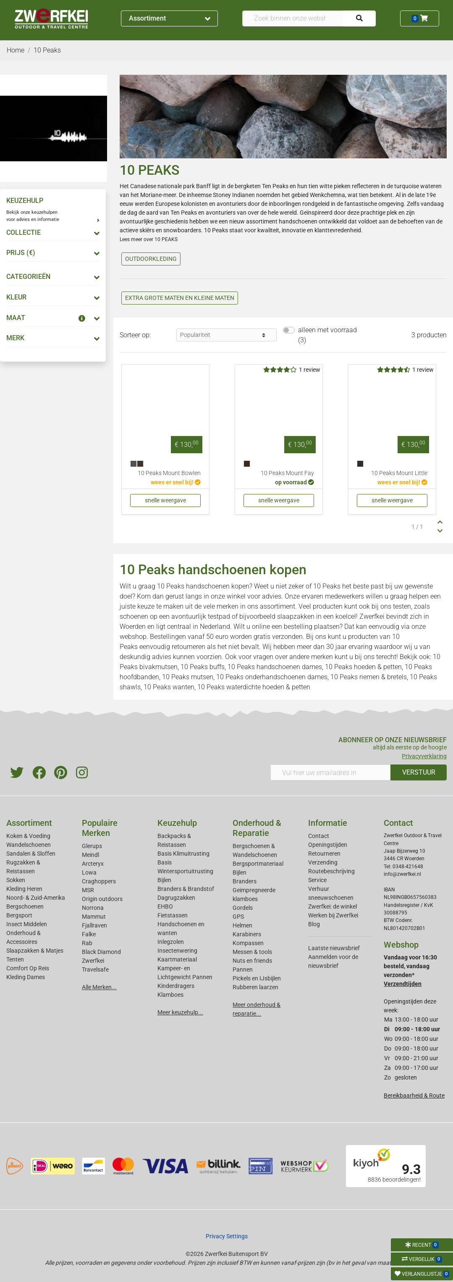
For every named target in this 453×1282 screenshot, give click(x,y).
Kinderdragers (175, 986)
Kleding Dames (25, 977)
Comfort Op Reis (27, 968)
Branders (245, 881)
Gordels (243, 907)
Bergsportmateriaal (258, 863)
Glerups (92, 846)
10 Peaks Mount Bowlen (169, 473)
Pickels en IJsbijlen (257, 978)
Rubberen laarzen (255, 987)
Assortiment (169, 18)
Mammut (94, 916)
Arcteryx (93, 863)
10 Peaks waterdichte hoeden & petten (253, 687)
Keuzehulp (177, 823)
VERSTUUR (418, 772)
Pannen (243, 969)
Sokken (15, 880)
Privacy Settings (227, 1236)
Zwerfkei (93, 960)
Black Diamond (101, 951)
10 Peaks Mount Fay (287, 473)
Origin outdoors (102, 899)
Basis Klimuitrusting (183, 853)
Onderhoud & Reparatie (257, 828)
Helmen (242, 925)
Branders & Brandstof (185, 888)
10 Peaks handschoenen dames (275, 667)
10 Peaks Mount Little (399, 473)
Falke (89, 934)
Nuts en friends (252, 960)
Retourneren (324, 853)
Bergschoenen (25, 906)
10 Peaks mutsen (187, 677)
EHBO (165, 906)
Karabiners (247, 934)
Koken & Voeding (28, 836)
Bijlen (164, 880)
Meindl (90, 854)
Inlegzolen (170, 941)
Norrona (93, 907)
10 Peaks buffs (203, 667)
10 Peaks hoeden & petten (363, 667)
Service (317, 880)
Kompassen (248, 943)
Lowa (89, 872)
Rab (87, 943)
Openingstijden (327, 844)
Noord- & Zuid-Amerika (35, 897)
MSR (88, 890)
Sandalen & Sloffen (30, 853)
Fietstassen (172, 915)
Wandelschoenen (28, 844)
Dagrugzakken (176, 897)
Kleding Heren (24, 888)
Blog (314, 924)
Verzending (323, 862)
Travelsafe (95, 969)
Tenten (15, 959)
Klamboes (170, 994)
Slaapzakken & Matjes (34, 950)
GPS (238, 916)
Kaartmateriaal (177, 959)
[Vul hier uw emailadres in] (330, 772)
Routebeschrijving (331, 871)
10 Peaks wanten (169, 687)
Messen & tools (252, 951)
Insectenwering (177, 950)
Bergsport (19, 915)
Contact (318, 836)
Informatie (327, 823)
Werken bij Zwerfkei (333, 915)
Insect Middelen (26, 924)
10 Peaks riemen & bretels (368, 677)
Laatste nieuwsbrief (334, 948)
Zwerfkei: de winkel (332, 906)
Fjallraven (94, 925)
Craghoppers (99, 881)
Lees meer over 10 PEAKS (149, 239)
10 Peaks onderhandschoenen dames (271, 677)
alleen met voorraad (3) (327, 335)
